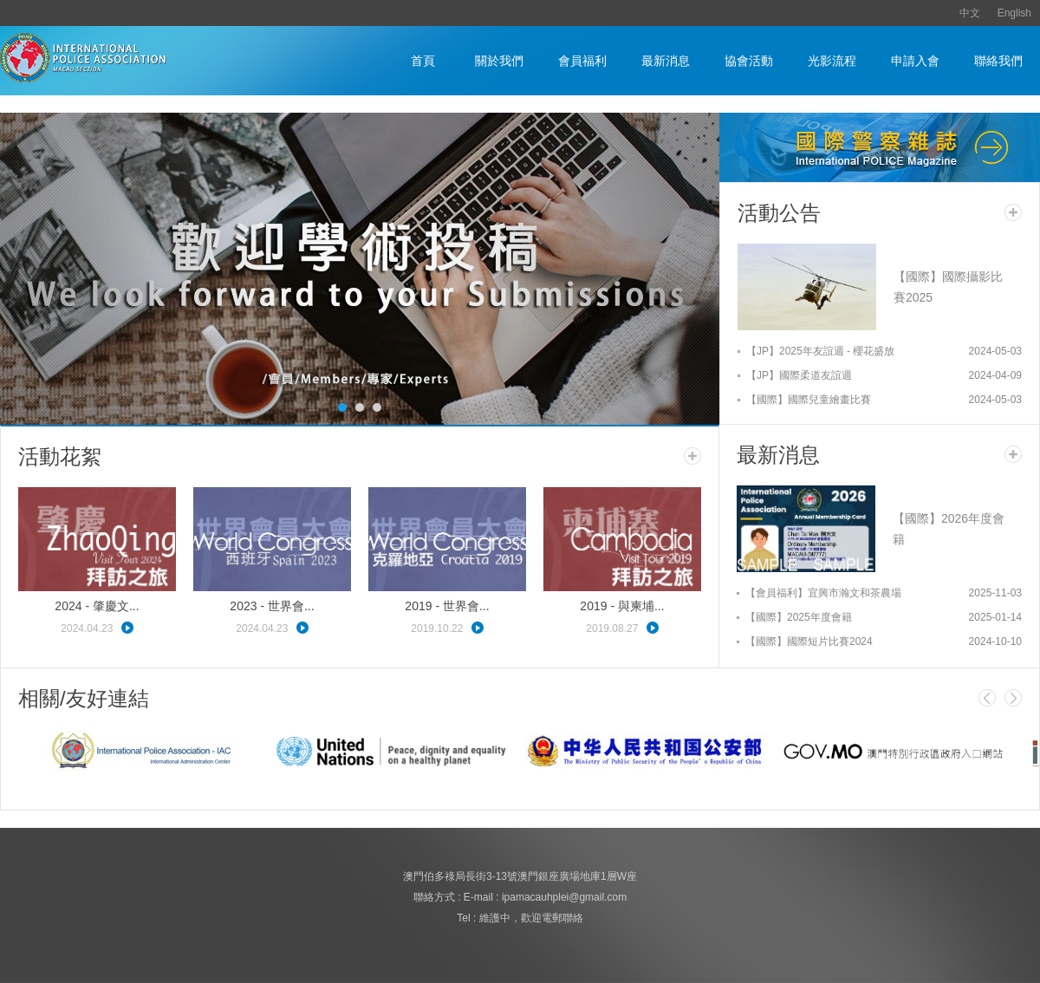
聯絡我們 (998, 61)
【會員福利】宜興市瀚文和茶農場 (823, 593)
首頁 (423, 61)
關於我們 (499, 61)
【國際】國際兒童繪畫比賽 (808, 400)
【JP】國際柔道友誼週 (799, 375)
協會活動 (749, 61)
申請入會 (915, 61)
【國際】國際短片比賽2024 (809, 641)
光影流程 (832, 61)
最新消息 (665, 61)
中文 (969, 13)
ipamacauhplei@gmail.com (564, 897)
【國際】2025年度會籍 (798, 617)
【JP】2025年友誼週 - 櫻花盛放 (820, 351)
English (1014, 13)
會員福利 (582, 61)
